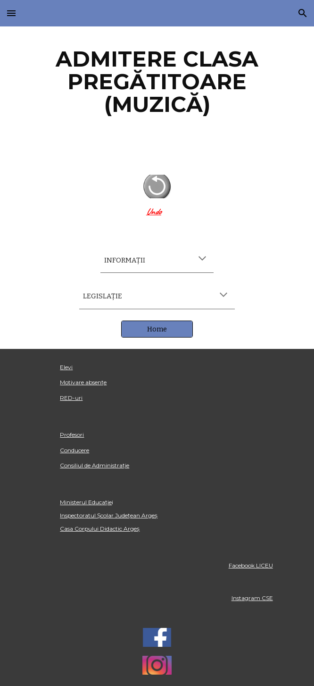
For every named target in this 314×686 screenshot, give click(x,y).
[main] (156, 82)
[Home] (157, 329)
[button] (11, 13)
